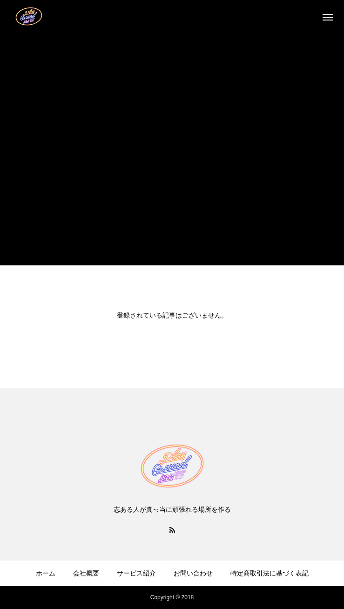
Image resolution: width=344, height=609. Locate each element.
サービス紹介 (136, 573)
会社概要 (86, 573)
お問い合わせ (193, 573)
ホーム (45, 573)
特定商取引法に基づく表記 (269, 573)
